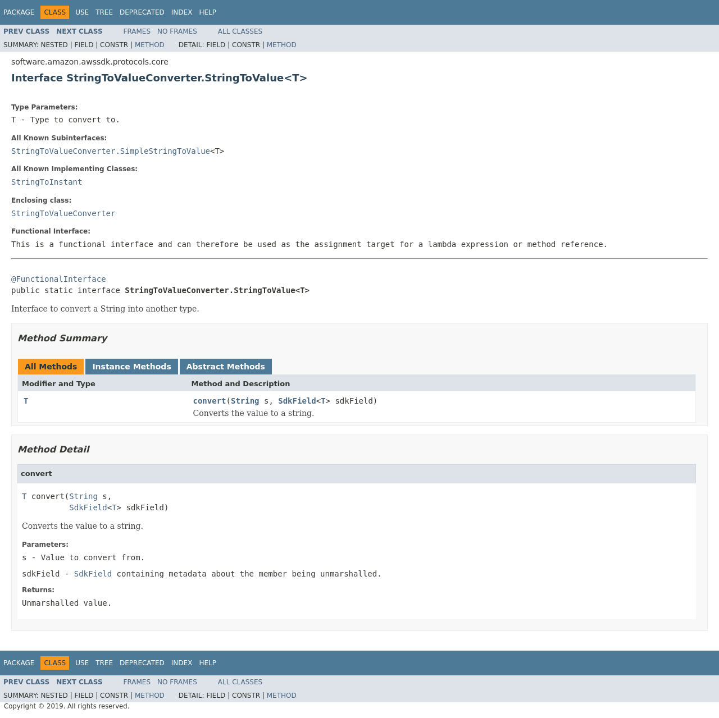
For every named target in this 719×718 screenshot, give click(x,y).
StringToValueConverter (63, 213)
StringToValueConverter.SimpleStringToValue (110, 151)
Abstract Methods (225, 366)
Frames (137, 31)
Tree (104, 12)
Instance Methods (131, 366)
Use (82, 12)
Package (18, 12)
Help (207, 12)
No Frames (177, 31)
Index (182, 12)
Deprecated (142, 12)
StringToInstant (46, 181)
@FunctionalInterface (58, 279)
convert (209, 400)
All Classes (240, 31)
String (245, 400)
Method (150, 45)
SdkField (297, 400)
